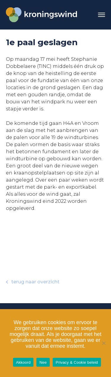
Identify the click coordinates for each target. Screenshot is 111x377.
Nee (43, 362)
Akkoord (23, 362)
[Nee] (104, 343)
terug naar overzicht (32, 282)
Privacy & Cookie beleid (77, 362)
